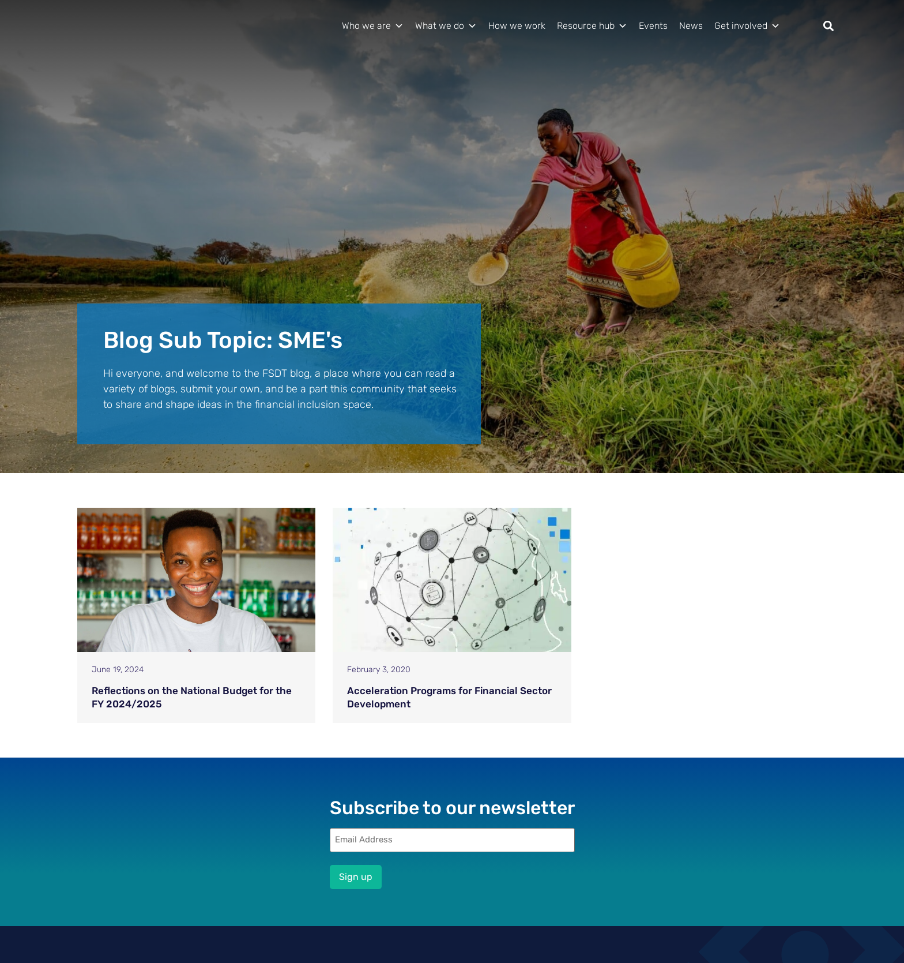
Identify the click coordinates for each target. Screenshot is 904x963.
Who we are (373, 26)
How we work (516, 25)
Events (653, 25)
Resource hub (592, 26)
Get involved (747, 26)
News (691, 25)
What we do (446, 26)
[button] (828, 26)
